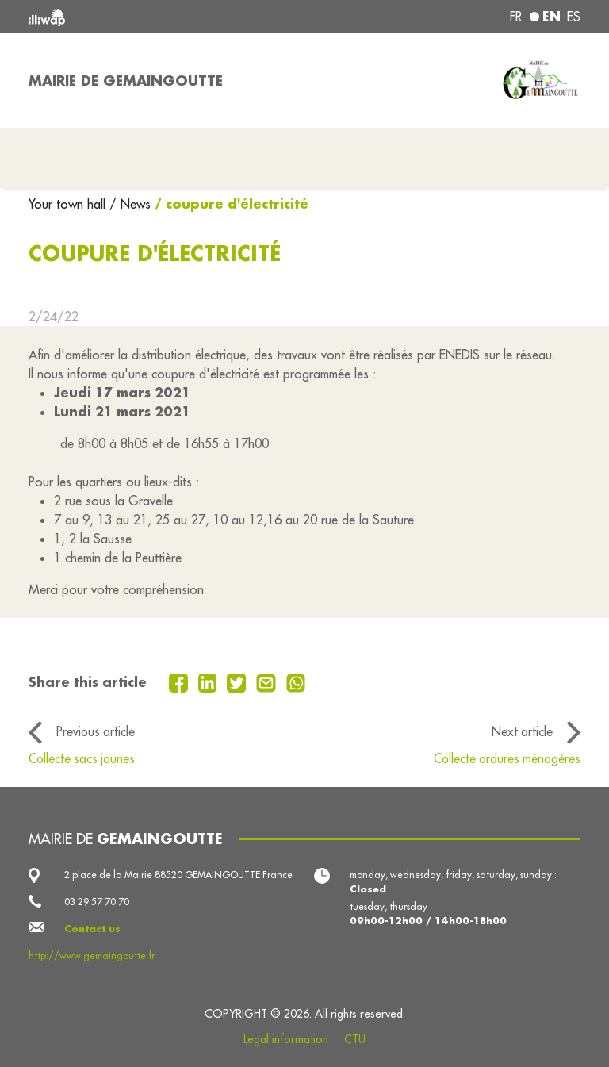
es (573, 17)
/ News (130, 204)
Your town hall (69, 204)
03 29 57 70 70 (96, 902)
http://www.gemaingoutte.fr (92, 955)
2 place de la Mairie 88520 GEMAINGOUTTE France (178, 875)
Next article (522, 731)
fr (516, 17)
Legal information (285, 1039)
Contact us (92, 929)
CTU (355, 1039)
